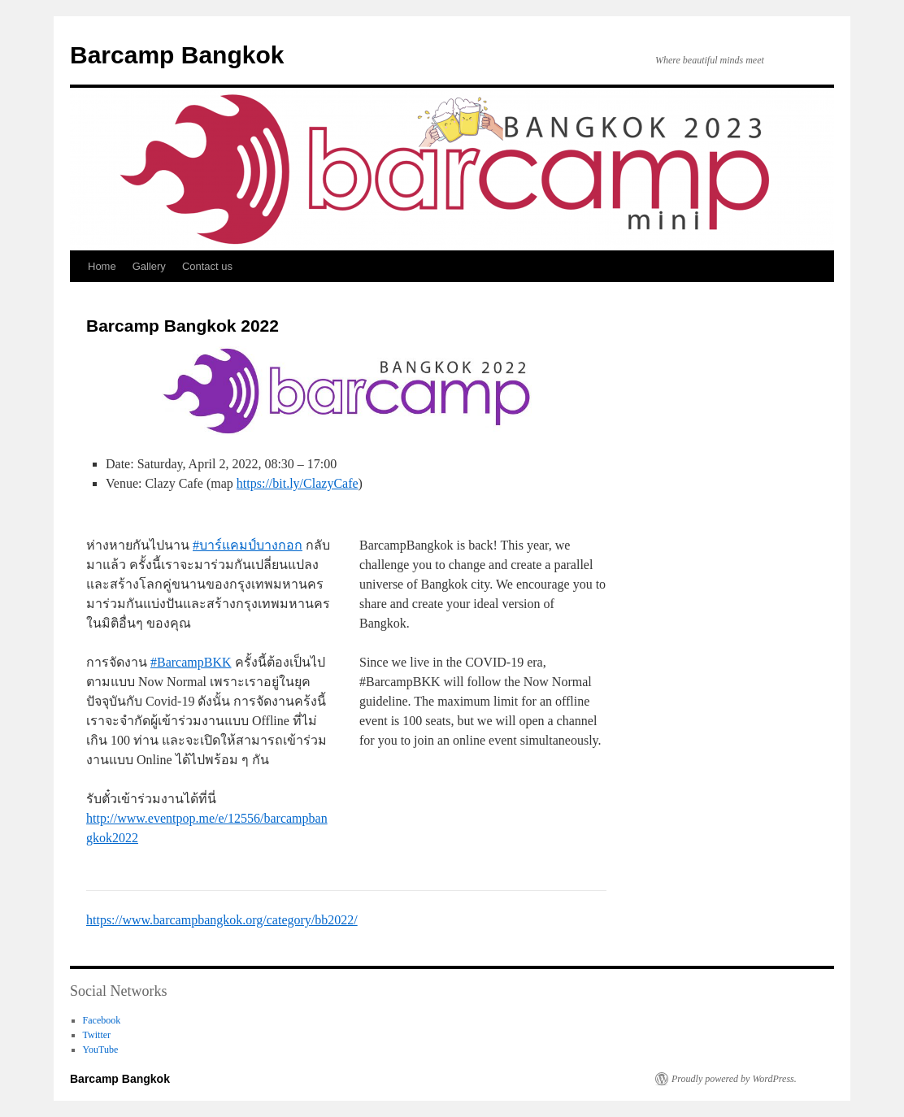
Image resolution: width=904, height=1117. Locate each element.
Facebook (102, 1020)
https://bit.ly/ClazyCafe (298, 483)
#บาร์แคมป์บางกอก (247, 545)
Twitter (97, 1035)
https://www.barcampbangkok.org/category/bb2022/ (222, 920)
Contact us (207, 266)
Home (102, 266)
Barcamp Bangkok (177, 54)
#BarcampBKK (191, 662)
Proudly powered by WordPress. (734, 1078)
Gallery (149, 266)
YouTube (101, 1049)
